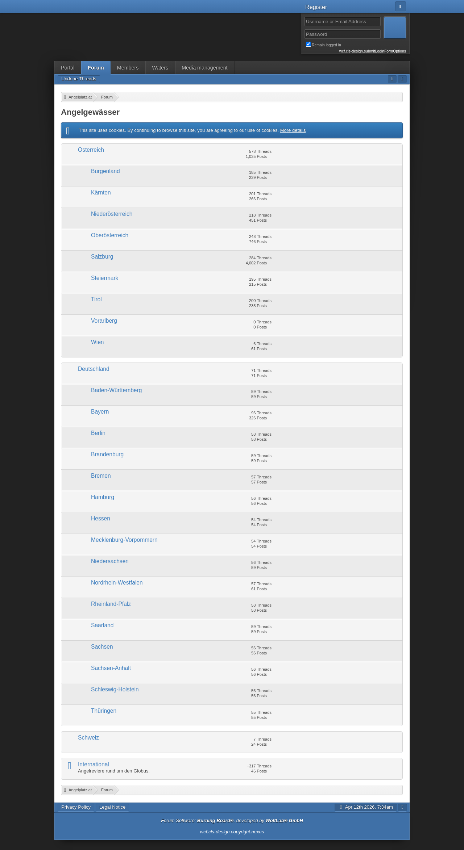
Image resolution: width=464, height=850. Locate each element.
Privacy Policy (76, 807)
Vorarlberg (104, 321)
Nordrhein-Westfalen (117, 582)
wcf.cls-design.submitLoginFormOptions (372, 51)
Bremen (101, 476)
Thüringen (103, 711)
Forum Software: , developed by (232, 820)
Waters (160, 68)
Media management (204, 68)
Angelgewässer (90, 112)
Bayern (100, 412)
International (93, 764)
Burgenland (105, 171)
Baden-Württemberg (116, 390)
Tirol (96, 299)
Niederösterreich (111, 214)
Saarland (102, 625)
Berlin (98, 433)
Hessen (100, 518)
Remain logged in (356, 44)
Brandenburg (107, 454)
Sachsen (102, 647)
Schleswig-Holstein (115, 689)
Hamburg (102, 497)
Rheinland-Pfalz (111, 604)
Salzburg (102, 257)
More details (293, 130)
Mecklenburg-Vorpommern (124, 540)
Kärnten (101, 192)
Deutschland (93, 369)
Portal (67, 68)
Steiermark (104, 278)
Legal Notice (112, 807)
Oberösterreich (109, 235)
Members (128, 68)
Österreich (91, 150)
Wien (97, 342)
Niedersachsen (110, 561)
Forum (96, 68)
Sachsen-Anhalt (111, 668)
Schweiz (88, 737)
